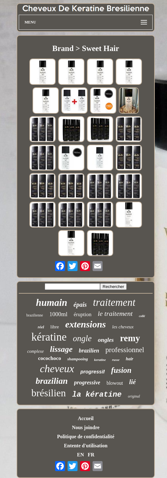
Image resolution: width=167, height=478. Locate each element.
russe (115, 360)
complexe (35, 351)
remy (130, 338)
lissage (61, 349)
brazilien (89, 350)
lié (132, 382)
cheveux (57, 368)
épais (80, 304)
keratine (100, 360)
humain (51, 302)
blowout (115, 383)
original (134, 396)
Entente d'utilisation (85, 445)
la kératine (97, 394)
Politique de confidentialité (85, 436)
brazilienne (34, 315)
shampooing (77, 359)
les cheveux (123, 326)
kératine (49, 337)
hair (129, 359)
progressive (87, 382)
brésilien (48, 392)
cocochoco (49, 358)
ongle (82, 338)
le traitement (115, 313)
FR (91, 454)
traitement (114, 302)
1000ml (58, 314)
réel (41, 327)
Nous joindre (85, 427)
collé (142, 316)
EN (80, 454)
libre (54, 326)
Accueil (86, 418)
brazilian (52, 381)
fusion (121, 370)
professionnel (124, 350)
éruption (83, 314)
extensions (85, 324)
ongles (106, 340)
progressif (92, 371)
